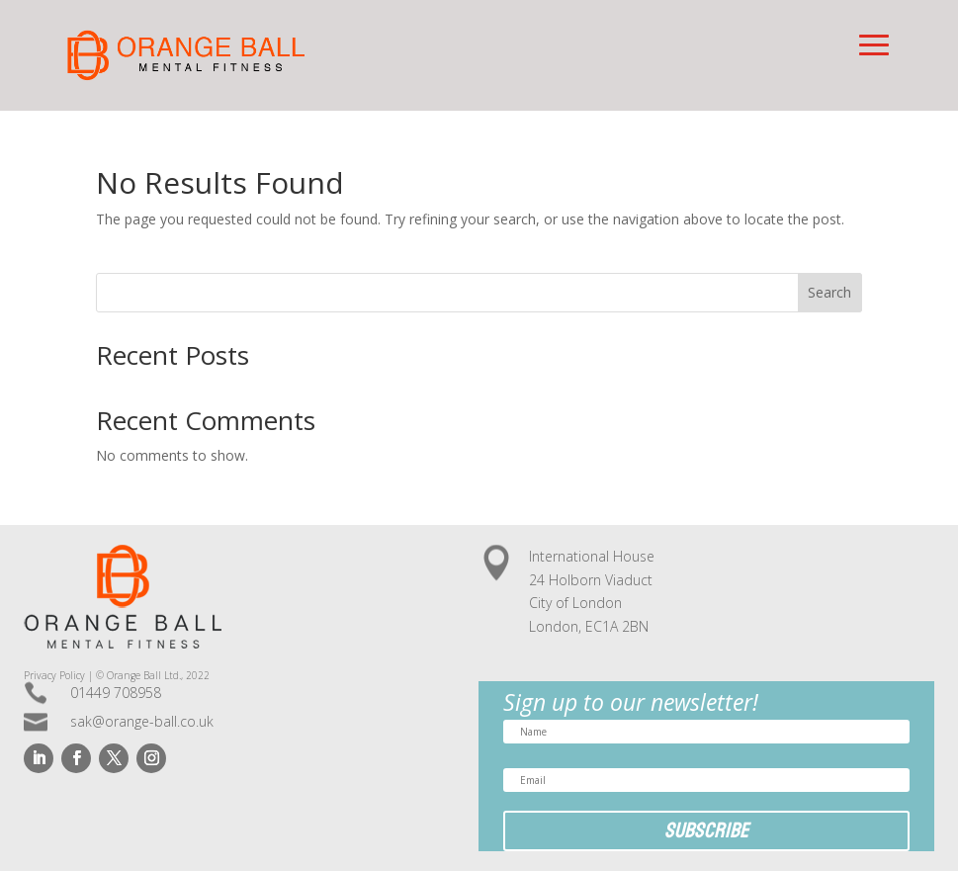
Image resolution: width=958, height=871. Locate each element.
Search (829, 292)
